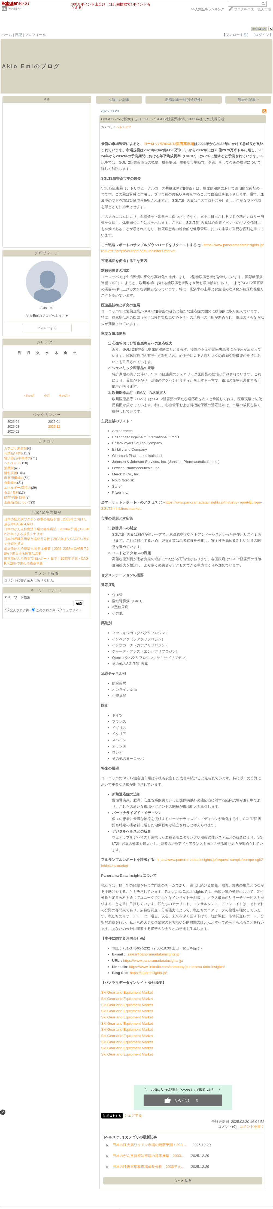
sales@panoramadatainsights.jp (153, 954)
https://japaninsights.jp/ (148, 973)
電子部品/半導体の (17, 458)
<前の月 (29, 395)
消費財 (9, 468)
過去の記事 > (248, 100)
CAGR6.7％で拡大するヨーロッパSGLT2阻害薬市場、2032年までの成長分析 (163, 119)
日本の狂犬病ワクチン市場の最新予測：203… (149, 1145)
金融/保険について (17, 502)
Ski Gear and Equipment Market (127, 992)
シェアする (133, 1115)
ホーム (6, 35)
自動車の (10, 483)
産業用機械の (14, 478)
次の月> (64, 395)
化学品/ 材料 (13, 453)
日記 (18, 35)
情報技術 (10, 473)
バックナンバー (47, 415)
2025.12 (54, 427)
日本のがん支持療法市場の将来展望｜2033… (148, 1156)
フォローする (47, 328)
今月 (47, 395)
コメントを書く (251, 1126)
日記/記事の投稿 (47, 512)
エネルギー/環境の (17, 488)
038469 (259, 29)
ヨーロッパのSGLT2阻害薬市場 (169, 144)
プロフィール (35, 35)
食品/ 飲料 (11, 493)
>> (207, 9)
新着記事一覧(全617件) (183, 100)
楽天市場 (264, 9)
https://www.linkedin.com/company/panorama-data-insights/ (177, 967)
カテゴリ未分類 (15, 448)
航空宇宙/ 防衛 (15, 497)
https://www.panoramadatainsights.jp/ (153, 960)
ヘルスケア (12, 463)
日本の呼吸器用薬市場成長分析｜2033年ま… (148, 1167)
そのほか (14, 9)
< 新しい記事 (119, 100)
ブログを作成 (244, 9)
